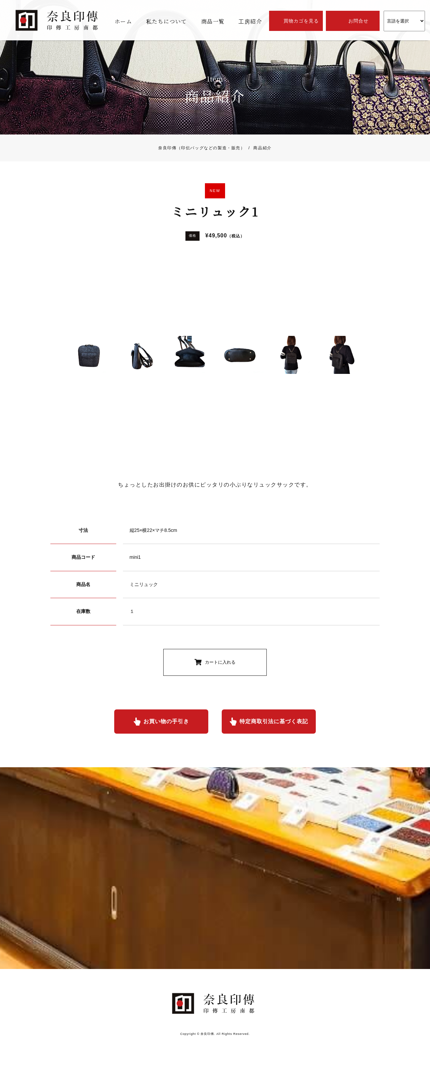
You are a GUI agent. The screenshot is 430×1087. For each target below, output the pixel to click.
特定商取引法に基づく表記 (274, 721)
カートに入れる (220, 662)
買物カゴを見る (301, 21)
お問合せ (358, 21)
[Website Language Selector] (404, 21)
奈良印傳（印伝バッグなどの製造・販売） (201, 148)
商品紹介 (258, 148)
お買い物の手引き (166, 721)
